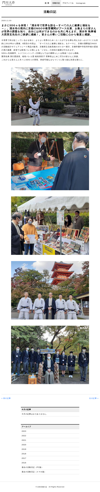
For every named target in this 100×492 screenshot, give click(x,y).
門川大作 (9, 3)
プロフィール (68, 3)
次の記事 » (94, 398)
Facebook (90, 3)
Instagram (81, 3)
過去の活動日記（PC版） (32, 467)
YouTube (97, 3)
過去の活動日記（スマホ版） (34, 472)
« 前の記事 (6, 398)
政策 (47, 3)
